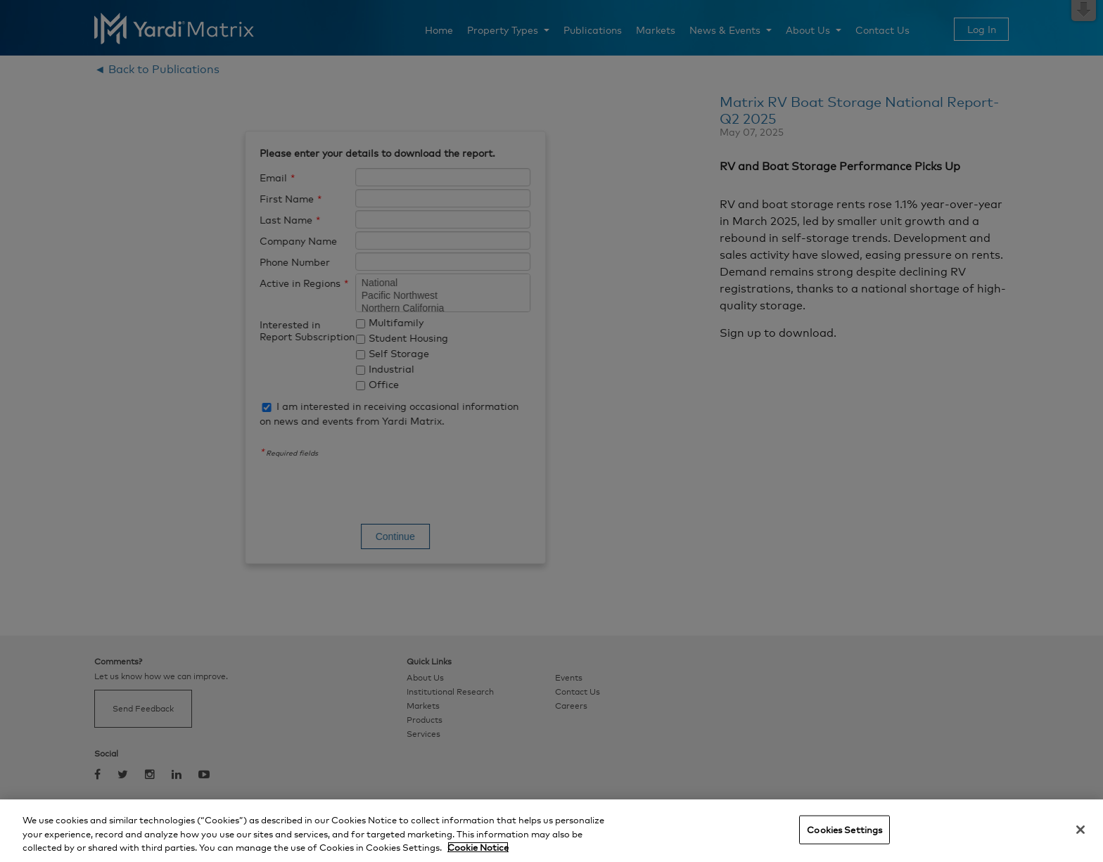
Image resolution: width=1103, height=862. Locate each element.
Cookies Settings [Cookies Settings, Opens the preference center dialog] (844, 829)
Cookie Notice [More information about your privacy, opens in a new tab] (478, 847)
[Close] (1080, 829)
